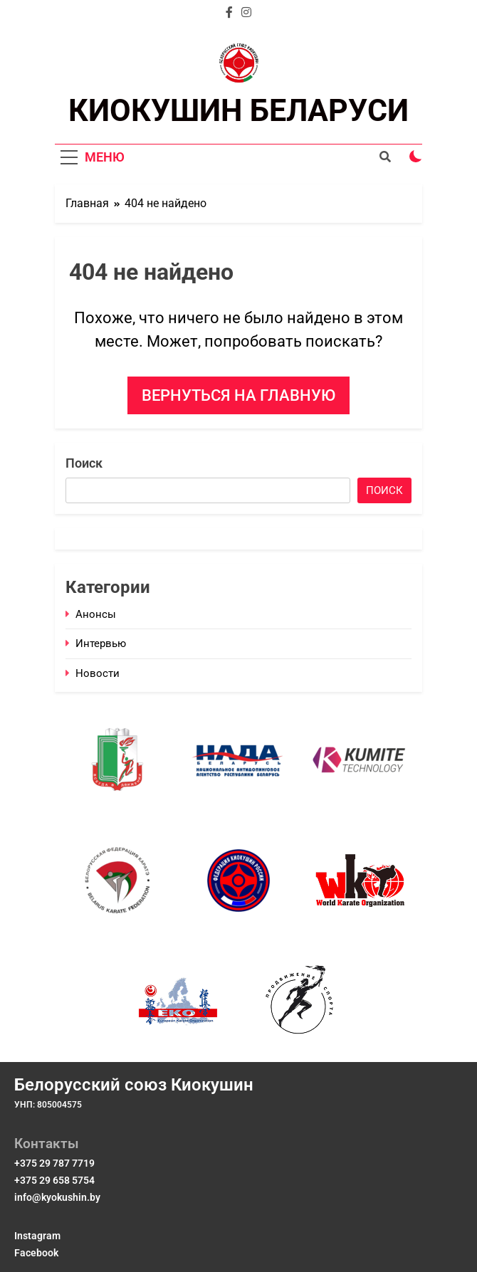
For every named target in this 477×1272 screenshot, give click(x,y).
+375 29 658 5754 (54, 1180)
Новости (97, 673)
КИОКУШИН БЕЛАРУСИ (238, 110)
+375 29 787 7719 (54, 1163)
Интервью (100, 643)
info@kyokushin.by (57, 1197)
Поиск (84, 463)
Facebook (36, 1252)
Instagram (37, 1235)
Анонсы (95, 614)
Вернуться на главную (238, 395)
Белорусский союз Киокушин (133, 1085)
